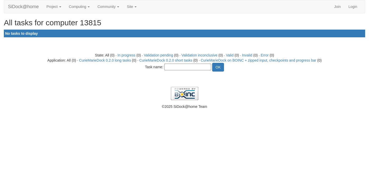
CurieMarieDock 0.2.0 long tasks (105, 60)
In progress (127, 55)
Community (108, 7)
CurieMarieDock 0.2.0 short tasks (165, 60)
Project (53, 7)
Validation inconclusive (199, 55)
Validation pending (158, 55)
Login (352, 7)
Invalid (247, 55)
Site (132, 7)
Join (337, 7)
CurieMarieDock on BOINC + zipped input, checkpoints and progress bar (258, 60)
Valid (229, 55)
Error (265, 55)
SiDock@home (23, 6)
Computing (79, 7)
